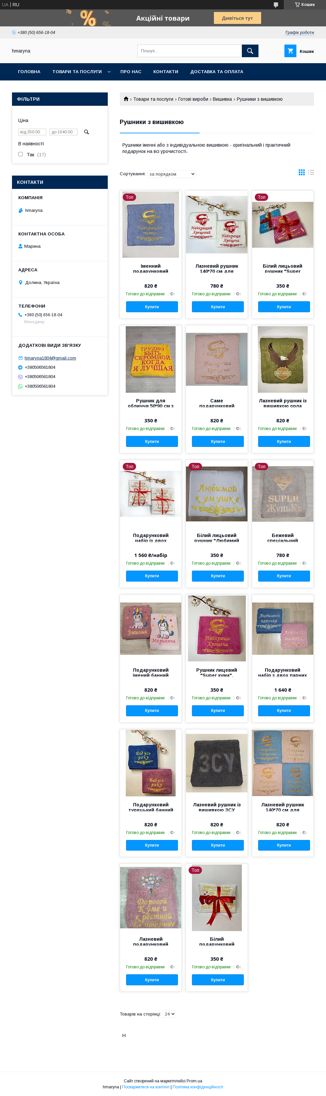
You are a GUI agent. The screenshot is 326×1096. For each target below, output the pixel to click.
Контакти (165, 71)
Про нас (130, 71)
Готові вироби (193, 99)
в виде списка (311, 174)
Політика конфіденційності (198, 1087)
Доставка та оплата (216, 71)
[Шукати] (250, 51)
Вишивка (222, 99)
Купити (152, 307)
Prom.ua (194, 1081)
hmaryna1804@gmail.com (50, 357)
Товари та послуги (77, 71)
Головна (29, 71)
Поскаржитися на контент (146, 1087)
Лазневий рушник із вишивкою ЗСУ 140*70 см (217, 810)
